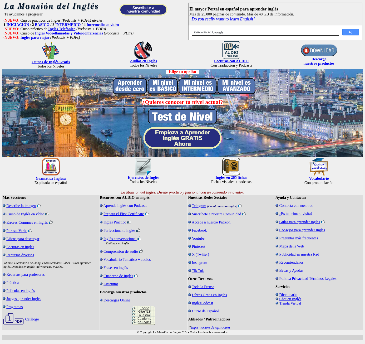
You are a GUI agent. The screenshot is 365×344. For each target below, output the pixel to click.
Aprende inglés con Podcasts (125, 205)
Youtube (198, 238)
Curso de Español (205, 311)
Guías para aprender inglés (299, 222)
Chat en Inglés (290, 299)
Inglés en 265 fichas (231, 177)
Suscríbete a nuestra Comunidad (216, 214)
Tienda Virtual (290, 303)
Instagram (199, 263)
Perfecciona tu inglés (119, 230)
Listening (111, 284)
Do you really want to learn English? (223, 19)
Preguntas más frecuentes (298, 238)
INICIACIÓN (17, 25)
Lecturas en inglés (20, 247)
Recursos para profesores (25, 274)
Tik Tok (198, 271)
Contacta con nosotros (296, 205)
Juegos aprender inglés (23, 299)
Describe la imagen (21, 206)
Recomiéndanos (291, 262)
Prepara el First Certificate (124, 214)
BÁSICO (42, 25)
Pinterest (198, 246)
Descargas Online (117, 300)
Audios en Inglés (143, 61)
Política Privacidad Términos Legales (307, 278)
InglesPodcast (202, 303)
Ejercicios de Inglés (143, 177)
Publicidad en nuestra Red (299, 254)
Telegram (199, 206)
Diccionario (288, 295)
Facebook (199, 230)
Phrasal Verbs (16, 231)
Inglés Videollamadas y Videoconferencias (69, 33)
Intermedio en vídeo (103, 25)
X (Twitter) (200, 254)
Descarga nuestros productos (319, 61)
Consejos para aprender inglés (302, 230)
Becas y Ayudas (291, 270)
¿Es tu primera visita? (295, 214)
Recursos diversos (20, 255)
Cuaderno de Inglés (118, 276)
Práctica (12, 283)
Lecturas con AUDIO (231, 61)
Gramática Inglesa (51, 178)
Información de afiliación (210, 327)
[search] (265, 32)
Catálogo (32, 319)
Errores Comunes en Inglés (27, 222)
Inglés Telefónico (61, 29)
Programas (14, 307)
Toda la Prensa (203, 287)
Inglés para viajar (34, 37)
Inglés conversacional (120, 239)
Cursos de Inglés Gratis (51, 62)
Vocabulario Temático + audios (127, 259)
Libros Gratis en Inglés (209, 295)
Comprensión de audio (121, 251)
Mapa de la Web (291, 246)
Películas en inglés (20, 291)
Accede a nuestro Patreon (211, 222)
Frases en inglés (116, 268)
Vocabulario (319, 178)
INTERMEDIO (68, 25)
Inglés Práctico (115, 222)
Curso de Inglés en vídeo (25, 214)
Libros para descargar (22, 239)
